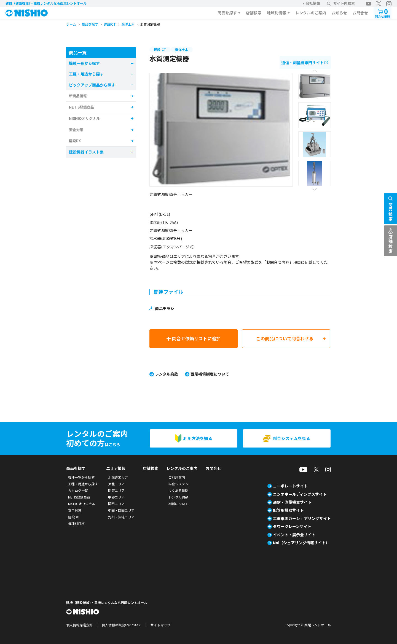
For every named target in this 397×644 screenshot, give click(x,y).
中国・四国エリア (121, 510)
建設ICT (160, 49)
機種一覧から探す (81, 477)
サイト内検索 (341, 3)
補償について (178, 503)
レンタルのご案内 (310, 12)
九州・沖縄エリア (121, 516)
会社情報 (313, 3)
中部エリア (116, 497)
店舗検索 (253, 12)
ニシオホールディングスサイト (300, 494)
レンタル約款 (166, 374)
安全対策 (76, 129)
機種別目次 (76, 523)
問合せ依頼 (382, 12)
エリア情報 (115, 468)
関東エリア (116, 490)
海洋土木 (181, 49)
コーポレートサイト (290, 486)
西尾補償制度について (210, 374)
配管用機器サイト (288, 510)
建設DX (75, 140)
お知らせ (339, 12)
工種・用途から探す (83, 483)
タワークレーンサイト (292, 526)
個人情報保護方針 (79, 625)
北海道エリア (118, 477)
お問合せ (360, 12)
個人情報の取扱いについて (121, 625)
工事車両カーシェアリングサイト (302, 518)
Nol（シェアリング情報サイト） (301, 542)
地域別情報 (276, 12)
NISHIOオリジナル (84, 118)
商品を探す (227, 12)
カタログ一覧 (78, 490)
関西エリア (116, 503)
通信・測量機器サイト (292, 502)
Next (314, 188)
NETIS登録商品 (81, 107)
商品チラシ (164, 308)
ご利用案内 (176, 477)
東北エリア (116, 483)
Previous (314, 72)
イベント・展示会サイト (294, 534)
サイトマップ (160, 625)
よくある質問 (178, 490)
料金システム (178, 483)
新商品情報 (78, 95)
